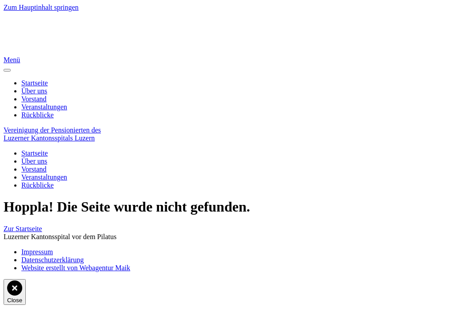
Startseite (34, 83)
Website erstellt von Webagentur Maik (75, 268)
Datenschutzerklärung (52, 260)
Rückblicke (37, 115)
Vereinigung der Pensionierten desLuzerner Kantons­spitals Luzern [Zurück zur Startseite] (52, 134)
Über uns (34, 91)
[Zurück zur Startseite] (25, 52)
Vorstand (34, 99)
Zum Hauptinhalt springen (41, 7)
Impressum (37, 252)
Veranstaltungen (44, 107)
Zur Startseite (23, 228)
